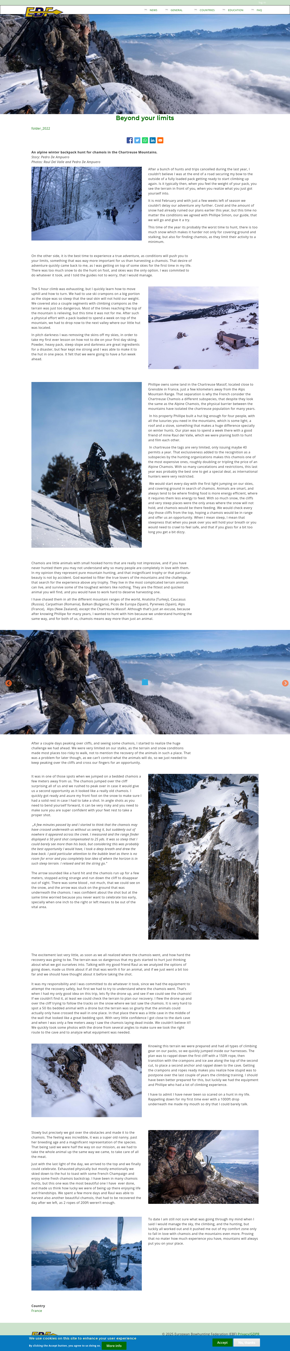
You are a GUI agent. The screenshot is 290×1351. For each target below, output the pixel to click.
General (176, 10)
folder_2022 (40, 128)
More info (114, 1346)
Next (289, 685)
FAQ (259, 10)
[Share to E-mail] (160, 140)
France (36, 1310)
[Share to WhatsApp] (145, 140)
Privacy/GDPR (248, 1334)
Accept (222, 1342)
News (153, 10)
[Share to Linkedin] (153, 140)
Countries (207, 10)
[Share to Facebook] (130, 140)
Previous (5, 682)
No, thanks (246, 1342)
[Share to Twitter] (137, 140)
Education (235, 10)
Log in (262, 2)
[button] (86, 169)
